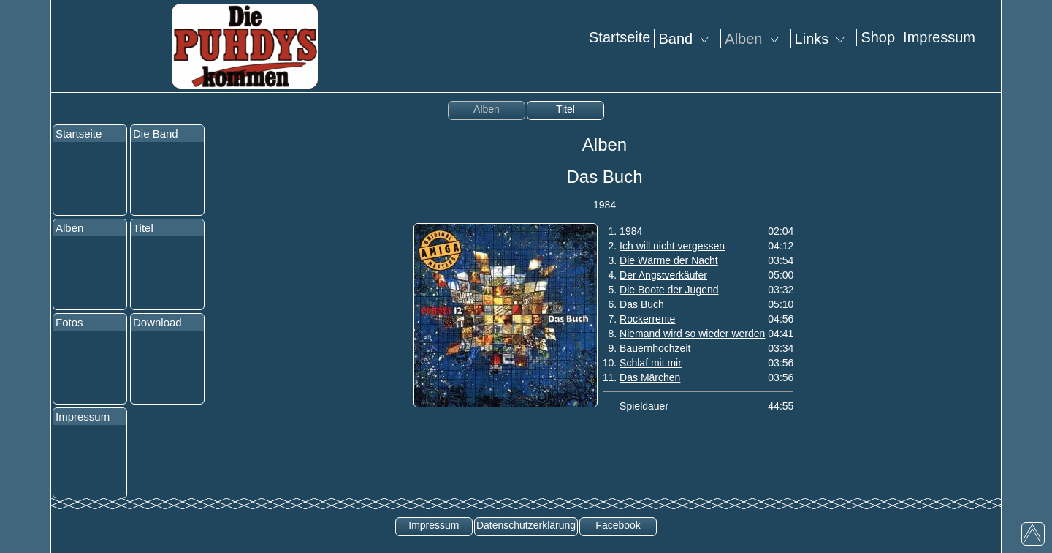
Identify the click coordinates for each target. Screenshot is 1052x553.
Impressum (939, 37)
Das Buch (642, 304)
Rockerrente (647, 319)
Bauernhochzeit (655, 348)
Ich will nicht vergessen (672, 246)
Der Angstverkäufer (663, 275)
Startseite (619, 37)
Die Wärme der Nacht (669, 260)
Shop (878, 37)
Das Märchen (650, 377)
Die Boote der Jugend (669, 290)
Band (687, 39)
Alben (755, 39)
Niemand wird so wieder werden (692, 333)
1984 (631, 231)
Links (824, 39)
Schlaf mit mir (651, 363)
